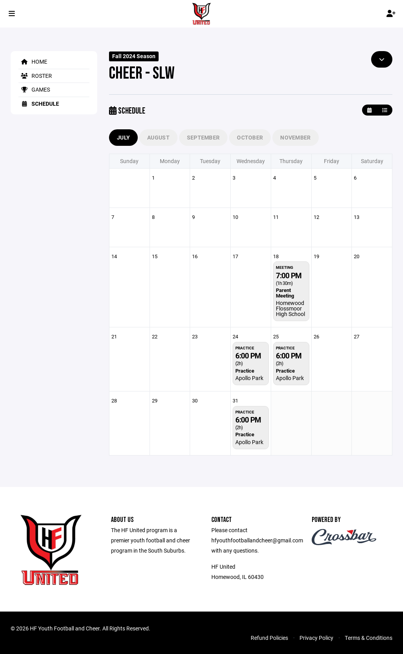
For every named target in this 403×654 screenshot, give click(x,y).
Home (32, 61)
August (158, 137)
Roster (35, 75)
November (295, 137)
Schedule (38, 103)
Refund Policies (269, 637)
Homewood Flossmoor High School (290, 308)
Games (34, 89)
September (203, 137)
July (123, 137)
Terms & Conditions (368, 637)
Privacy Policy (316, 637)
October (250, 137)
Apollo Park (249, 378)
